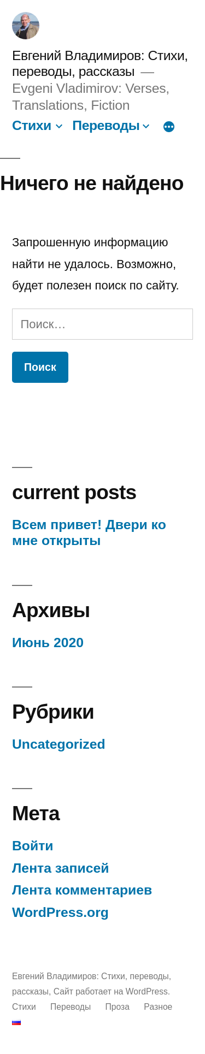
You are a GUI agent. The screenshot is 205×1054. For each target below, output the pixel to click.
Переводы (105, 125)
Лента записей (60, 868)
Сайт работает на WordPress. (112, 991)
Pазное (158, 1006)
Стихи (31, 125)
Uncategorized (59, 744)
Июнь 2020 (48, 642)
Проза (118, 1006)
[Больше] (168, 127)
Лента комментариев (82, 890)
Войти (33, 845)
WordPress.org (60, 912)
